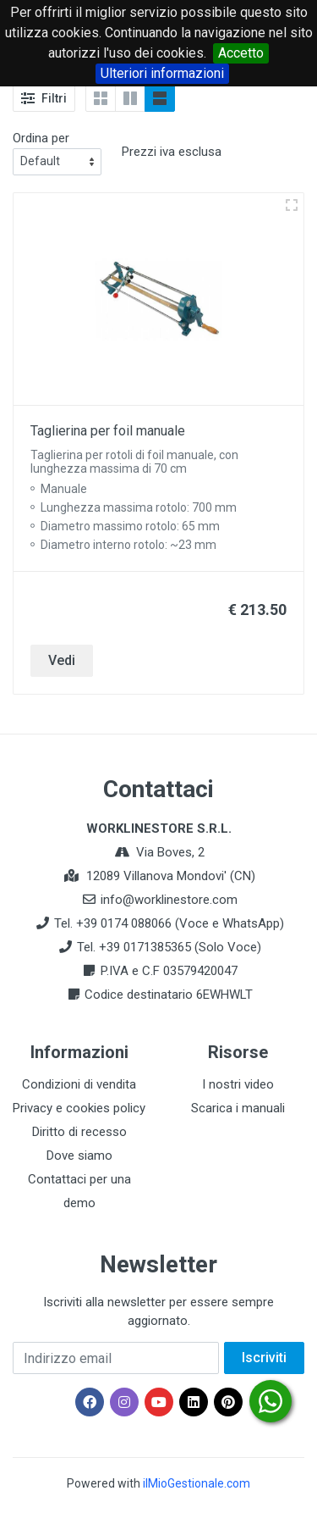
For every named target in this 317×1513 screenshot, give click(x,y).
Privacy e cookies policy (79, 1108)
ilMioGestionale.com (196, 1483)
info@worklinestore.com (169, 899)
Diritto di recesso (79, 1131)
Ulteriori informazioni (162, 73)
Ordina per (41, 138)
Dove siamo (79, 1155)
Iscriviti (264, 1358)
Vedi (61, 660)
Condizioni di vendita (79, 1084)
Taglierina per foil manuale (107, 431)
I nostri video (238, 1084)
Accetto (241, 53)
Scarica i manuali (238, 1108)
